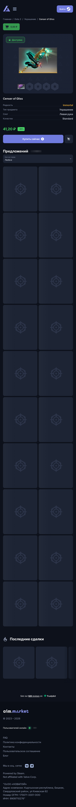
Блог (5, 755)
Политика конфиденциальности (22, 742)
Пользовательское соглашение (21, 751)
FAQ (5, 737)
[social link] (26, 765)
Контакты (8, 746)
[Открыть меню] (15, 9)
